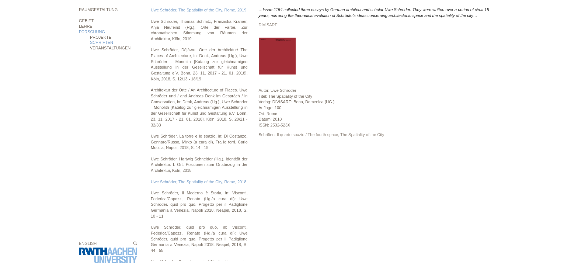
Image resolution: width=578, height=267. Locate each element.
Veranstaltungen (110, 48)
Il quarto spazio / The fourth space (307, 134)
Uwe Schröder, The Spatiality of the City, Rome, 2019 (198, 10)
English (88, 243)
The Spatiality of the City (362, 134)
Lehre (86, 26)
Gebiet (86, 20)
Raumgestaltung (98, 9)
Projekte (100, 37)
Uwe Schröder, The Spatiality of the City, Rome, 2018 (198, 182)
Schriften (101, 42)
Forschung (92, 32)
